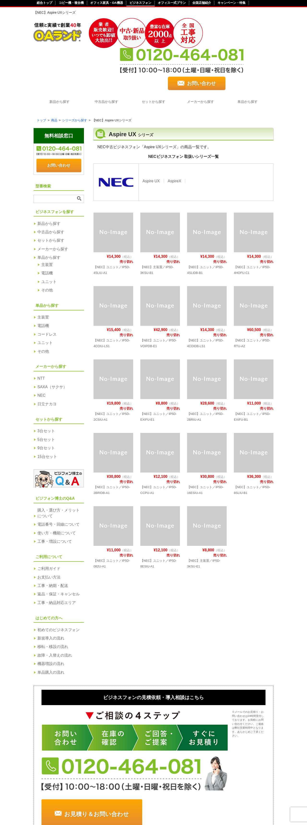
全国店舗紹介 (201, 3)
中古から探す (53, 758)
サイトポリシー (190, 804)
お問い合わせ (246, 41)
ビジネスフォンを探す (56, 742)
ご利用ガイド (48, 529)
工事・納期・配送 (52, 546)
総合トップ (44, 3)
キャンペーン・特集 (232, 3)
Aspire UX (151, 141)
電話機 (47, 234)
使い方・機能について (56, 494)
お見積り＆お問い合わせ (220, 693)
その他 (47, 251)
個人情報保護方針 (145, 804)
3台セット (46, 391)
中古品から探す (105, 62)
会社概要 (45, 804)
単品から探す (249, 62)
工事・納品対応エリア (56, 563)
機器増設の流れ (50, 624)
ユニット (49, 242)
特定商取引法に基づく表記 (92, 804)
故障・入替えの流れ (54, 616)
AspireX (174, 141)
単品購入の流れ (50, 633)
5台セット (46, 400)
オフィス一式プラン (172, 3)
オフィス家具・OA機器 (106, 3)
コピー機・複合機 (71, 3)
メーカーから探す (201, 62)
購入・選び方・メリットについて (58, 474)
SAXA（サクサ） (52, 347)
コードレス (47, 295)
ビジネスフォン (140, 3)
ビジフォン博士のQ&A (231, 742)
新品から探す (57, 62)
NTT (41, 339)
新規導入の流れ (50, 599)
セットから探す (153, 62)
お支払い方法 (48, 538)
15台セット (47, 417)
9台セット (46, 408)
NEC (41, 356)
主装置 (47, 225)
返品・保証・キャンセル (58, 555)
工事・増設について (54, 502)
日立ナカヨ (47, 364)
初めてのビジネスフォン (58, 590)
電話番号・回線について (58, 485)
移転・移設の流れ (52, 607)
